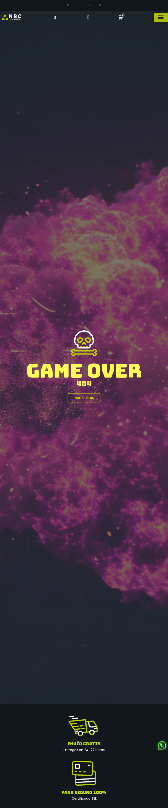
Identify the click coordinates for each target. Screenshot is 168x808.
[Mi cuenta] (88, 17)
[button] (55, 17)
